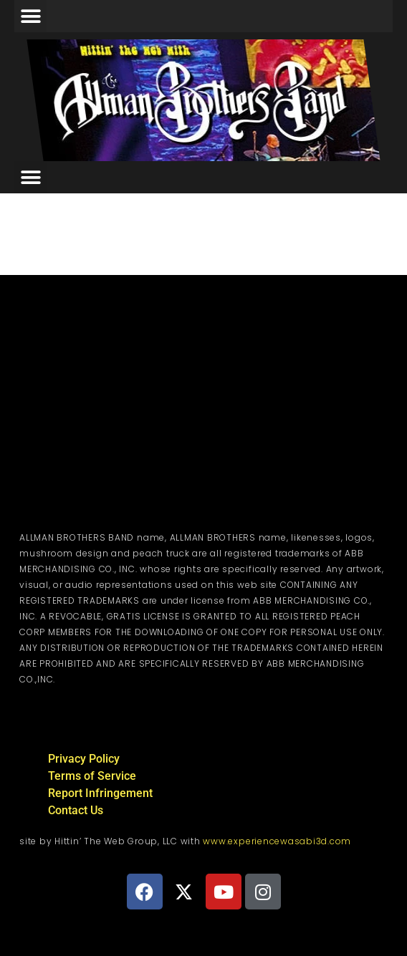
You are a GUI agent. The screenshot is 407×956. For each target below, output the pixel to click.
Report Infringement (100, 793)
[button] (30, 16)
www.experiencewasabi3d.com (277, 841)
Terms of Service (92, 776)
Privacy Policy (84, 759)
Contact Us (75, 810)
